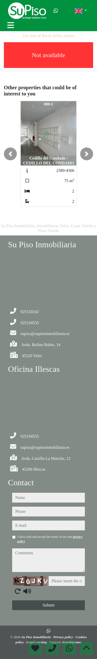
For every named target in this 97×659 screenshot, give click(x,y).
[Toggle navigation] (10, 25)
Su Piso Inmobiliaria (36, 637)
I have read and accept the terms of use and (50, 539)
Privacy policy (63, 637)
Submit (48, 605)
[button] (10, 153)
